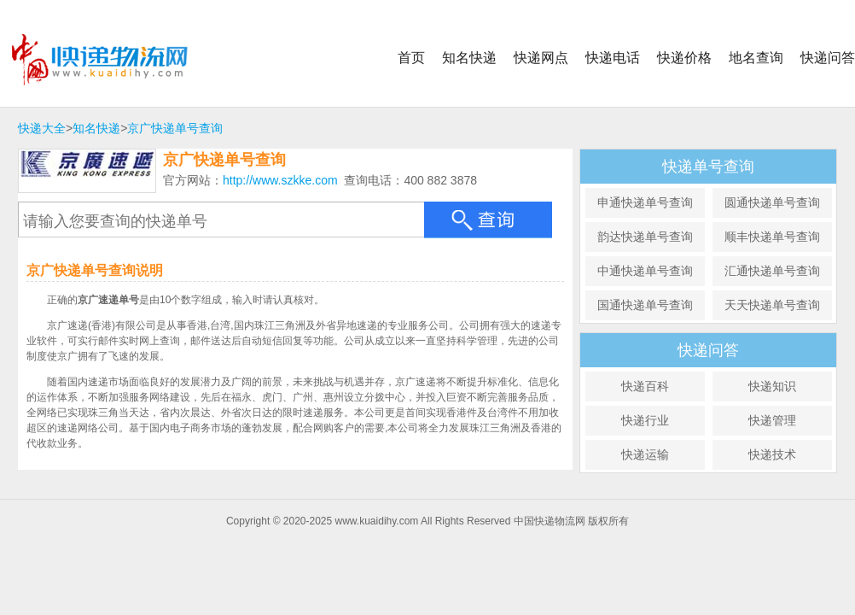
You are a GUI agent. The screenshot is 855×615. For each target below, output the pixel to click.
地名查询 (756, 57)
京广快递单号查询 (175, 128)
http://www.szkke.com (280, 180)
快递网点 (541, 57)
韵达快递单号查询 (645, 236)
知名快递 (469, 57)
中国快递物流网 (113, 59)
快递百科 (645, 386)
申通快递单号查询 (645, 202)
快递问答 (827, 57)
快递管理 (772, 420)
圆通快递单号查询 (772, 202)
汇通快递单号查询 (772, 271)
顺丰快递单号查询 (772, 236)
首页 (411, 57)
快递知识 (772, 386)
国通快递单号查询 (645, 305)
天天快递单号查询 (772, 305)
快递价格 (684, 57)
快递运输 (645, 454)
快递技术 (772, 454)
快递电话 (612, 57)
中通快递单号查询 (645, 271)
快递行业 (645, 420)
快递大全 (42, 128)
